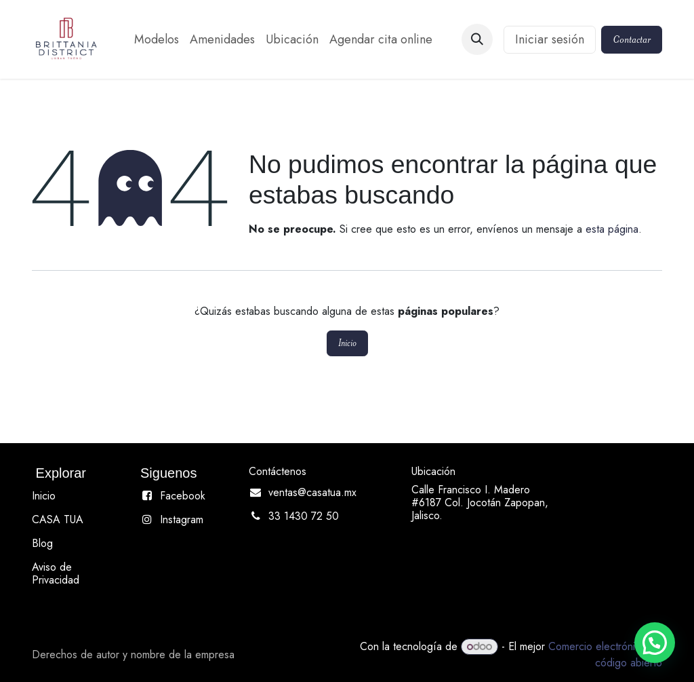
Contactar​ (632, 39)
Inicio (347, 343)
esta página (612, 229)
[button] (477, 39)
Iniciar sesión (549, 39)
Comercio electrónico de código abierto (605, 654)
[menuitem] (156, 39)
